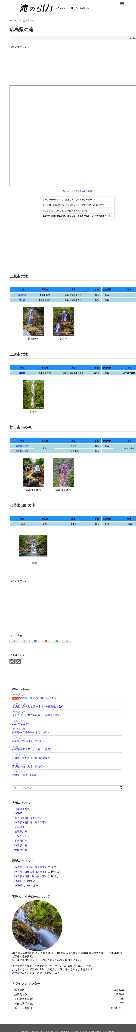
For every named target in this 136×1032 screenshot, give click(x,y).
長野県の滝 (20, 840)
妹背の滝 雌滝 (22, 451)
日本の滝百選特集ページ (28, 817)
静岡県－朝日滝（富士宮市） (30, 822)
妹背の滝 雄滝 (22, 446)
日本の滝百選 (22, 809)
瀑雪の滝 (22, 295)
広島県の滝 (80, 191)
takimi (29, 885)
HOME (18, 813)
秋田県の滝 (20, 831)
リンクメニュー (23, 836)
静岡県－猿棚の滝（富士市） (30, 871)
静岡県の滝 (20, 845)
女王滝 (22, 300)
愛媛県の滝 (20, 850)
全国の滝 (19, 827)
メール (15, 972)
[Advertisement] (36, 605)
